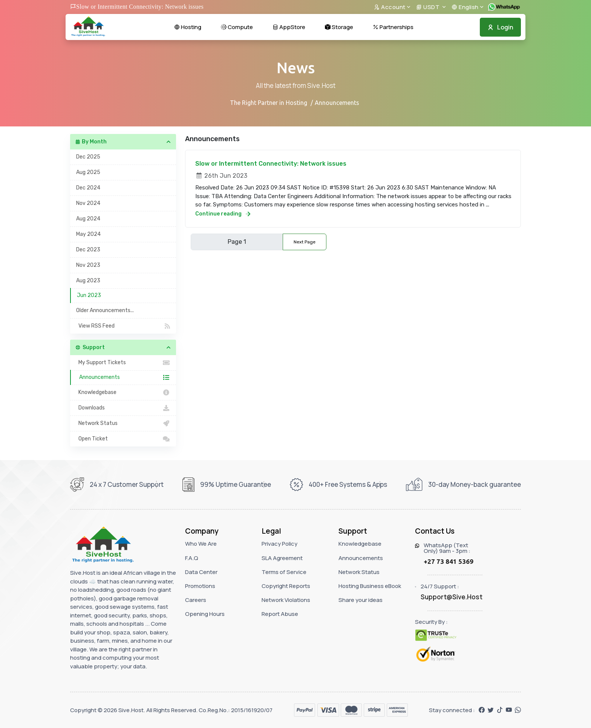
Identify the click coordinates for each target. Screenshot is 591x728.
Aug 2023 (88, 280)
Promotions (200, 586)
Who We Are (201, 544)
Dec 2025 (88, 157)
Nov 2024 (88, 203)
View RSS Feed (123, 326)
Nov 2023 (88, 265)
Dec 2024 (88, 188)
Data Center (201, 572)
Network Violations (286, 600)
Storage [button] (339, 27)
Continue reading (222, 214)
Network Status (123, 423)
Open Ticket (123, 438)
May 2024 (88, 234)
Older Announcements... (105, 310)
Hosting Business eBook (369, 586)
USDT (428, 7)
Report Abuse (280, 614)
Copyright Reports (286, 586)
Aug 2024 (88, 218)
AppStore (289, 27)
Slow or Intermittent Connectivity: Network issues (270, 163)
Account (390, 7)
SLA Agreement (282, 558)
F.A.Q (191, 558)
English (465, 7)
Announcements (123, 377)
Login (500, 27)
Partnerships (393, 27)
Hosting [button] (187, 27)
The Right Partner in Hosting (268, 102)
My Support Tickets (123, 362)
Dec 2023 (88, 249)
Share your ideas (360, 600)
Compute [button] (237, 27)
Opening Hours (205, 614)
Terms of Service (284, 572)
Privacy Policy (279, 544)
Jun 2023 (89, 295)
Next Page (304, 242)
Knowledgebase (123, 392)
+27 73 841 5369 (448, 561)
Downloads (123, 407)
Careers (195, 600)
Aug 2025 (88, 172)
